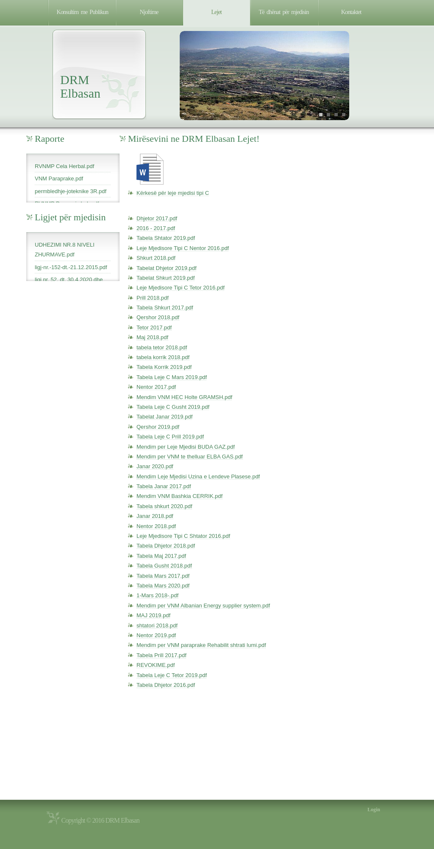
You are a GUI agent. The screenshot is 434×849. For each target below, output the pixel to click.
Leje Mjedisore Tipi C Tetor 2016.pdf (180, 287)
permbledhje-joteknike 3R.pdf (70, 191)
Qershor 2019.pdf (157, 427)
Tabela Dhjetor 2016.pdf (165, 685)
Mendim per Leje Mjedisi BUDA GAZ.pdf (185, 447)
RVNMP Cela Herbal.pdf (64, 166)
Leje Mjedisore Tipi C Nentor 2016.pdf (182, 248)
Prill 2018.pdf (152, 298)
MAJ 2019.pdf (153, 615)
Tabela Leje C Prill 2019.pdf (170, 436)
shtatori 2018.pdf (157, 625)
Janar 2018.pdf (154, 516)
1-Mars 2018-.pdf (157, 595)
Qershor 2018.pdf (157, 317)
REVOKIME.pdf (155, 665)
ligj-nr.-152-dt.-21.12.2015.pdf (71, 267)
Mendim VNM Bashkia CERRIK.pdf (179, 496)
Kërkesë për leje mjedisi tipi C (172, 193)
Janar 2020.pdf (154, 466)
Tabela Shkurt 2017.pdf (164, 307)
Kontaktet (351, 11)
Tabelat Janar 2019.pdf (164, 416)
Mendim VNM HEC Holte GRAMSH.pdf (184, 397)
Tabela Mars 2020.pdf (162, 585)
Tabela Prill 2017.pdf (161, 655)
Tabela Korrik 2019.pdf (164, 367)
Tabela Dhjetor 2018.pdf (165, 546)
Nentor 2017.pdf (156, 387)
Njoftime (149, 11)
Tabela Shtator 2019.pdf (165, 238)
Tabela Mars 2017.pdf (162, 576)
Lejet (216, 11)
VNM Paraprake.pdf (59, 178)
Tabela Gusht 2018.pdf (164, 565)
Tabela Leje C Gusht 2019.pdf (172, 407)
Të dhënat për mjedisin (284, 11)
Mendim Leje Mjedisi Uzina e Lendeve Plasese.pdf (198, 476)
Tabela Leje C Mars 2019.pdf (171, 377)
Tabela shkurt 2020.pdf (164, 506)
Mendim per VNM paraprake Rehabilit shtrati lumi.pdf (201, 645)
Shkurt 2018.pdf (155, 258)
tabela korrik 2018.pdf (162, 357)
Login (373, 809)
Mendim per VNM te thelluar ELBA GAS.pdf (189, 456)
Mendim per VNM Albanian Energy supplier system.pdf (203, 605)
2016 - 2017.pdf (155, 228)
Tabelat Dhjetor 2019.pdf (166, 268)
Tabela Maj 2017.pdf (161, 556)
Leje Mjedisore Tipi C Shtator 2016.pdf (183, 536)
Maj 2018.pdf (152, 337)
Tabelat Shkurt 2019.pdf (165, 278)
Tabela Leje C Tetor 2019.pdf (171, 675)
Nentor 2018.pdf (156, 526)
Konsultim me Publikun (82, 11)
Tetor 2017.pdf (154, 327)
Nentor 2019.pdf (156, 635)
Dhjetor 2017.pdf (156, 218)
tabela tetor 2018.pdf (161, 347)
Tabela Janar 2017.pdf (163, 486)
